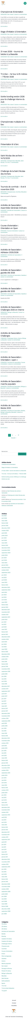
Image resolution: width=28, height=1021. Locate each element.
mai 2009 (4, 899)
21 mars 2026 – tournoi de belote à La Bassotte (14, 470)
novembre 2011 (5, 834)
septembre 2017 (6, 691)
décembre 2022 (6, 587)
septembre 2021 (6, 617)
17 (18, 435)
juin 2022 (4, 594)
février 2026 (5, 523)
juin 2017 (4, 698)
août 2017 (4, 693)
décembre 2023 (6, 567)
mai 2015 (4, 753)
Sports (3, 983)
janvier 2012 (5, 829)
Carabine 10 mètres (7, 938)
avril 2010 (4, 874)
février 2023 (5, 585)
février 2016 (5, 735)
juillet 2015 (4, 748)
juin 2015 (4, 750)
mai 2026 (4, 515)
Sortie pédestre (6, 980)
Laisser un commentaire (20, 14)
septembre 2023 (6, 572)
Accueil (14, 1000)
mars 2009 (4, 904)
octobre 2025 (5, 530)
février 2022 (5, 604)
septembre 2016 (6, 721)
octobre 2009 (5, 889)
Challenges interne (12, 338)
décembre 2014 (6, 765)
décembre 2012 (6, 807)
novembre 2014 (6, 768)
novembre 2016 (6, 716)
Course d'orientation (12, 230)
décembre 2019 (6, 654)
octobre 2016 (5, 718)
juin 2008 (4, 913)
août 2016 (4, 723)
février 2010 (5, 879)
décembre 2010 (6, 859)
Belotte (23, 410)
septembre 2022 (6, 589)
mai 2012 (4, 819)
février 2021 (5, 632)
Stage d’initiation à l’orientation (13, 31)
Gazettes (23, 275)
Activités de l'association (13, 210)
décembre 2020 (6, 636)
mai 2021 (4, 624)
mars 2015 (4, 758)
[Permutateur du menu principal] (25, 3)
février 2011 (5, 854)
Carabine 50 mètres (7, 941)
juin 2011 (4, 844)
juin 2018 (4, 676)
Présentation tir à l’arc (10, 144)
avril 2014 (4, 782)
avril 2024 (4, 560)
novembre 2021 (6, 612)
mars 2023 (4, 582)
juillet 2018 (4, 674)
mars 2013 (4, 802)
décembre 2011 (5, 832)
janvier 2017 (5, 711)
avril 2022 (4, 599)
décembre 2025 (6, 528)
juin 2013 (4, 795)
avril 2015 (4, 755)
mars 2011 (4, 852)
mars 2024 (4, 562)
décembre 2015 (6, 738)
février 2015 (5, 760)
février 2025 (5, 545)
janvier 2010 (5, 881)
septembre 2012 (6, 815)
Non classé (10, 14)
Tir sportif (4, 990)
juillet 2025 (5, 535)
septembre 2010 (6, 866)
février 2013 (5, 805)
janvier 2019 (5, 666)
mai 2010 (4, 871)
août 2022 (4, 592)
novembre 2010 (6, 862)
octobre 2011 (5, 837)
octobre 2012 (5, 812)
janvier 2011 (5, 857)
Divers (3, 953)
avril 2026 (4, 518)
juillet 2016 (4, 726)
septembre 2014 (6, 773)
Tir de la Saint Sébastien (8, 988)
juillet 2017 (4, 696)
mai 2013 (4, 797)
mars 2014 (4, 785)
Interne (20, 338)
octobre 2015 (5, 743)
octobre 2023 (5, 570)
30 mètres (4, 929)
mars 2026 (4, 520)
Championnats (11, 160)
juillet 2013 (4, 792)
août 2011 (4, 842)
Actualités (14, 1005)
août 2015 (4, 745)
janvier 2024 (5, 565)
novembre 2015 (6, 740)
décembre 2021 (6, 609)
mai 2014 (4, 780)
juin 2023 (4, 575)
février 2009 (5, 906)
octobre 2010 (5, 864)
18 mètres (4, 924)
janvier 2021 (5, 634)
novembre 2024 (6, 550)
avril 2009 (4, 901)
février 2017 (5, 708)
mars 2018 (4, 683)
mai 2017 (4, 701)
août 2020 (4, 641)
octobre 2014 (5, 770)
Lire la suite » (4, 26)
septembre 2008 (6, 911)
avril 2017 (4, 703)
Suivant (14, 438)
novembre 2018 (6, 669)
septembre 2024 (6, 552)
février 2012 (5, 827)
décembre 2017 (6, 686)
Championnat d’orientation (12, 12)
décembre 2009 (6, 884)
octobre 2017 (5, 688)
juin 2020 (4, 644)
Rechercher (5, 451)
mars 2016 (4, 733)
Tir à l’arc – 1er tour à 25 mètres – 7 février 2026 (14, 473)
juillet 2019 (4, 659)
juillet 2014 (4, 775)
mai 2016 (4, 730)
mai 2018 (4, 679)
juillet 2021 (4, 619)
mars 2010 (4, 876)
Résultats (17, 160)
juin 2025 (4, 538)
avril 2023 (4, 580)
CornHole (18, 192)
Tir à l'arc (7, 162)
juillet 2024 (5, 555)
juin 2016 (4, 728)
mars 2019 (4, 661)
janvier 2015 (5, 763)
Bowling (4, 936)
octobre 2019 (5, 656)
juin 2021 (4, 622)
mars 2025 (4, 543)
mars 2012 (4, 824)
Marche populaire (6, 963)
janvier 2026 (5, 525)
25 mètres (4, 926)
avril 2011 (4, 849)
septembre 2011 (6, 839)
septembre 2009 (6, 891)
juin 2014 (4, 777)
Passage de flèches (7, 968)
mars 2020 (4, 649)
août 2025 (4, 533)
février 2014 (5, 787)
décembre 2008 (6, 908)
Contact (14, 1003)
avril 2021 (4, 627)
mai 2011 (4, 847)
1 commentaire (14, 162)
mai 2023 (4, 577)
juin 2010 (4, 869)
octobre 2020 (5, 639)
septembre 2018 (6, 671)
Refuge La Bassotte (13, 312)
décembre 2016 (6, 713)
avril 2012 (4, 822)
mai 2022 (4, 597)
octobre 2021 (5, 614)
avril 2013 (4, 800)
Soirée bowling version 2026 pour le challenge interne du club (12, 99)
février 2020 (5, 651)
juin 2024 (4, 557)
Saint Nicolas (5, 978)
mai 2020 (4, 646)
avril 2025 (4, 540)
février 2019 (5, 664)
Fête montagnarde (6, 956)
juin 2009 (4, 896)
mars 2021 (4, 629)
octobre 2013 (5, 790)
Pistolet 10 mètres (6, 971)
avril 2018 (4, 681)
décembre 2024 (6, 547)
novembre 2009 (6, 886)
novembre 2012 (6, 810)
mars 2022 (4, 602)
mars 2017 (4, 706)
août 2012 (4, 817)
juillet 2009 (5, 894)
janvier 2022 (5, 607)
